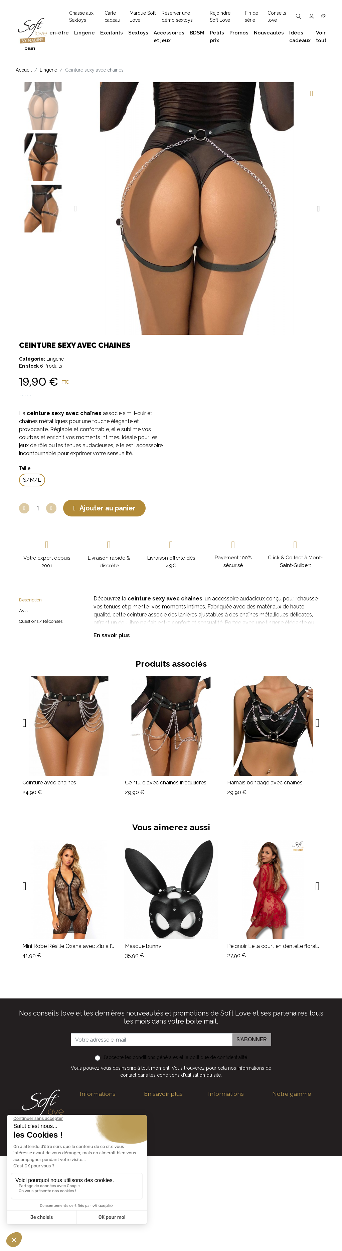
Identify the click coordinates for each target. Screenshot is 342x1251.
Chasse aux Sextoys (168, 1209)
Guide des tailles (228, 1105)
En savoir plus (112, 635)
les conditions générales (151, 1057)
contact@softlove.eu (114, 1105)
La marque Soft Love (234, 1212)
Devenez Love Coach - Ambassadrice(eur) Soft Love (235, 1124)
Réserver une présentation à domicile (161, 1172)
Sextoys (282, 1158)
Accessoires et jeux (295, 1126)
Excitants (283, 1148)
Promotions (222, 1180)
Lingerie (55, 359)
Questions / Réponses (40, 621)
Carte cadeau (224, 1201)
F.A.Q (150, 1142)
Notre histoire (160, 1153)
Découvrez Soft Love (170, 1220)
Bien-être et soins (293, 1105)
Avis (23, 610)
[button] (75, 209)
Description (30, 599)
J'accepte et (175, 1057)
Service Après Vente (232, 1223)
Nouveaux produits (231, 1190)
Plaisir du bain (289, 1116)
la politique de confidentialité (216, 1057)
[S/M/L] (32, 480)
